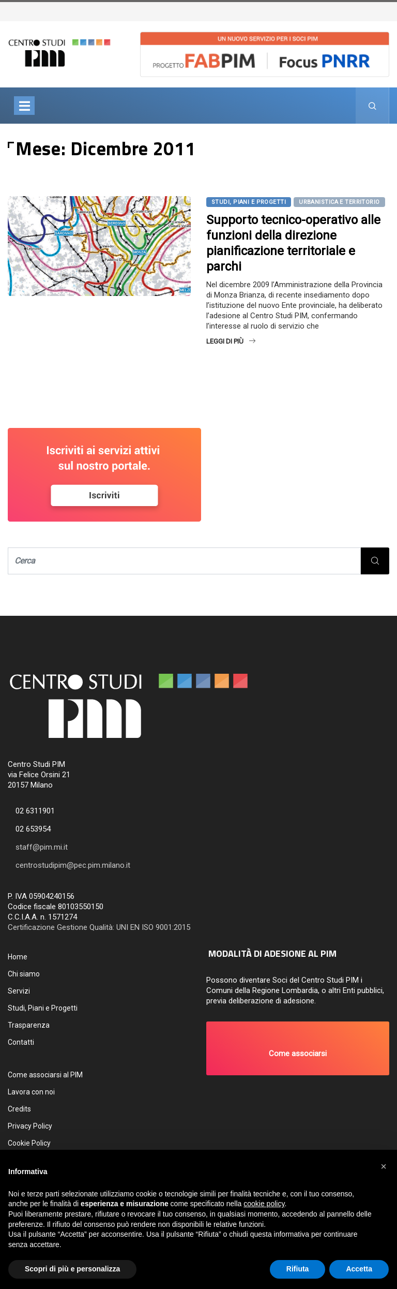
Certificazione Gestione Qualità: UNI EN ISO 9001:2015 (99, 927)
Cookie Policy (29, 1143)
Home (17, 957)
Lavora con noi (31, 1092)
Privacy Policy (30, 1126)
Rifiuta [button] (297, 1269)
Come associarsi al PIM (45, 1075)
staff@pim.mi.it (42, 847)
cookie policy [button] (263, 1203)
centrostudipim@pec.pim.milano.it (73, 865)
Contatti (21, 1042)
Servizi (19, 991)
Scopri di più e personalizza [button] (72, 1269)
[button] (297, 1048)
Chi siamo (24, 974)
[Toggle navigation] (24, 105)
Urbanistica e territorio (339, 202)
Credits (19, 1109)
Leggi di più (230, 341)
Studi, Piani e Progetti (248, 202)
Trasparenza (29, 1025)
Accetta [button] (359, 1269)
